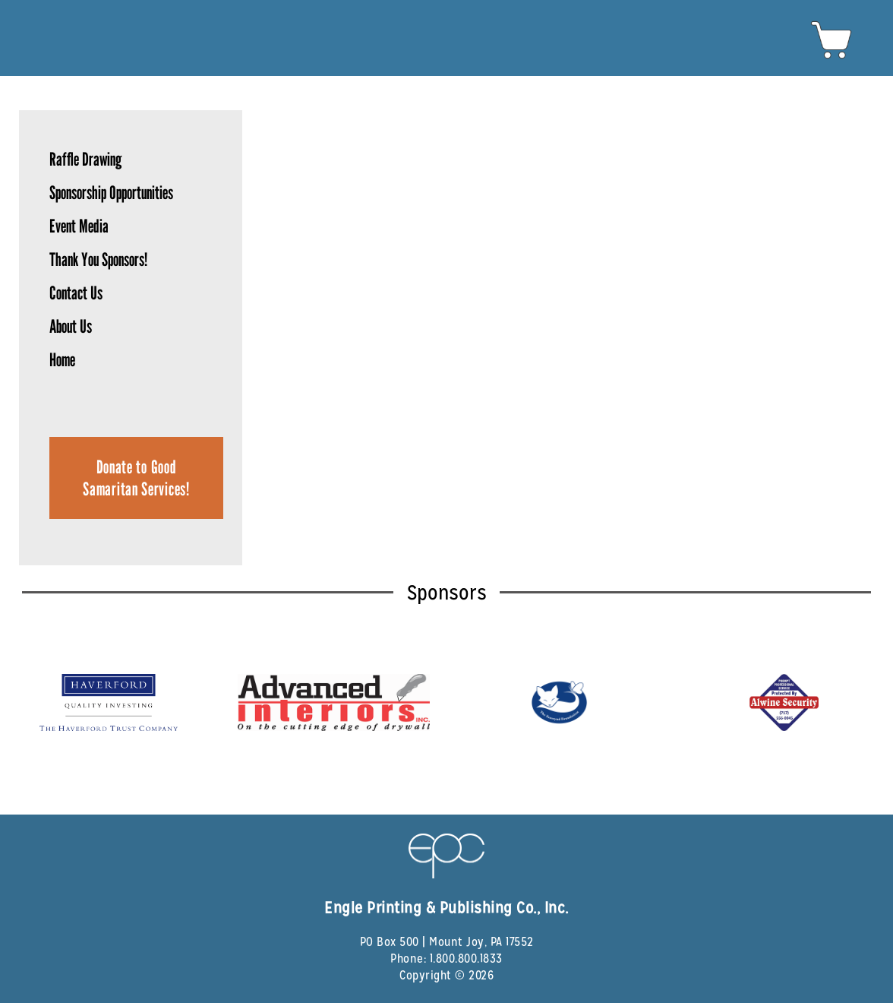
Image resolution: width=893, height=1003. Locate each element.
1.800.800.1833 (466, 959)
